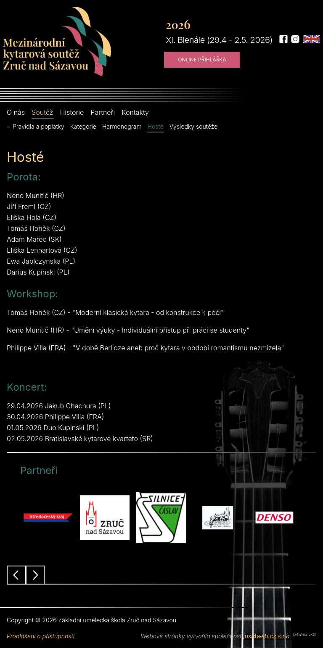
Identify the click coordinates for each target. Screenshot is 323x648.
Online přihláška (202, 59)
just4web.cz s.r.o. (267, 636)
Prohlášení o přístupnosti (40, 636)
